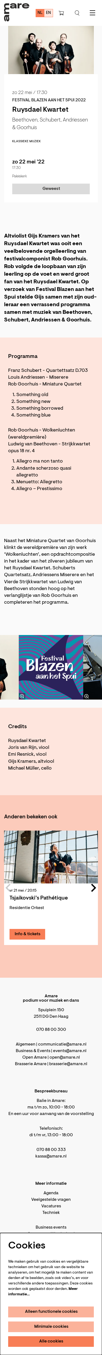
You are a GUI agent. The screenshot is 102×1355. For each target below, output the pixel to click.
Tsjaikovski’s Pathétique (39, 898)
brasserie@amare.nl (68, 1064)
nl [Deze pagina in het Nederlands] (40, 13)
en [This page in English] (48, 13)
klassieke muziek (26, 141)
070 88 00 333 (51, 1150)
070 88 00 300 (51, 1030)
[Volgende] (90, 667)
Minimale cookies (51, 1326)
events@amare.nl (69, 1051)
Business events (51, 1227)
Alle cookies (51, 1341)
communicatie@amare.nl (62, 1044)
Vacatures (51, 1206)
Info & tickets (28, 934)
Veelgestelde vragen (51, 1200)
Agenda (51, 1193)
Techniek (51, 1213)
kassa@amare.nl (51, 1156)
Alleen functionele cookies (51, 1312)
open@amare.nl (65, 1057)
